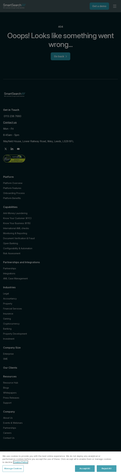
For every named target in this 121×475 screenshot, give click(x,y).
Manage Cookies (13, 468)
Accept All (85, 468)
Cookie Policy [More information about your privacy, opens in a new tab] (21, 462)
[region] (60, 463)
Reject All (106, 468)
